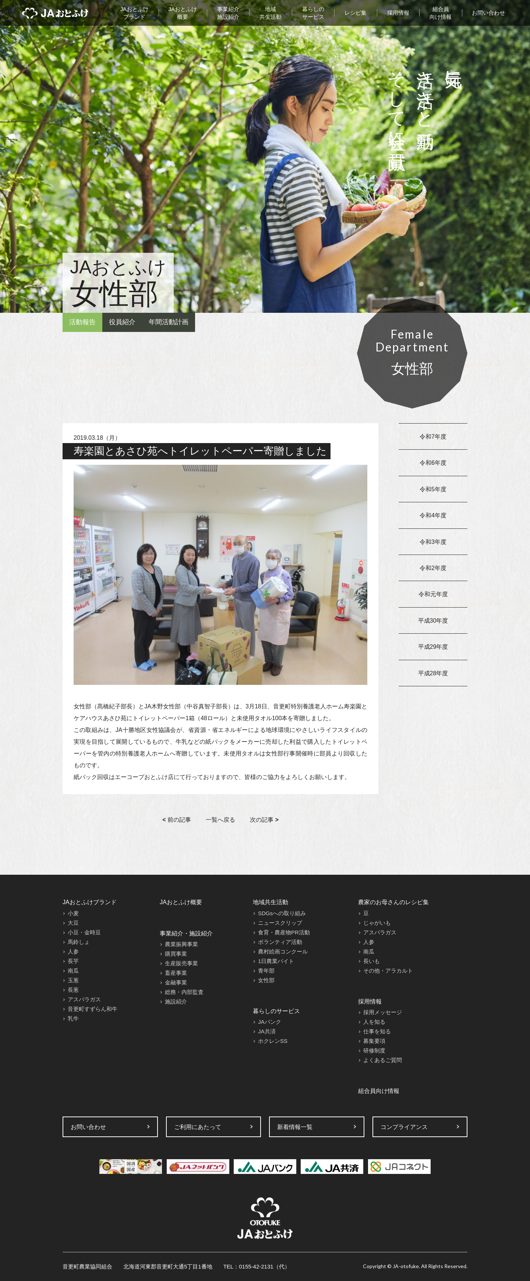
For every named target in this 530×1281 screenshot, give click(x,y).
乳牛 (73, 1018)
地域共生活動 (270, 13)
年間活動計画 (168, 322)
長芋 (73, 961)
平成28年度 (433, 673)
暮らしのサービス (313, 13)
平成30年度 (433, 621)
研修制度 (374, 1050)
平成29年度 (433, 647)
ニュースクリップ (280, 923)
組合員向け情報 (441, 13)
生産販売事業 (181, 963)
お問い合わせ (488, 13)
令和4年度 (433, 515)
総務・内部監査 (184, 992)
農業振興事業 (181, 944)
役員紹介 (122, 322)
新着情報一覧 (294, 1127)
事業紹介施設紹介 (228, 13)
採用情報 (398, 13)
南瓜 (73, 970)
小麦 (73, 913)
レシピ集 (355, 13)
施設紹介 (176, 1001)
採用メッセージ (382, 1012)
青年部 (266, 970)
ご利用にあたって (197, 1127)
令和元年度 (433, 594)
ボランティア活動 (280, 942)
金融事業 (176, 982)
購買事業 (176, 954)
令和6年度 (433, 463)
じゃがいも (377, 923)
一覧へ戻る (220, 820)
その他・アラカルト (388, 970)
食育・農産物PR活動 (284, 932)
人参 (73, 951)
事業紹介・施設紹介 (186, 933)
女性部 (266, 980)
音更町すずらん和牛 (92, 1009)
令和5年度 (433, 489)
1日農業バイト (276, 961)
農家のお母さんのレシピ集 (393, 902)
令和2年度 (433, 568)
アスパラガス (84, 999)
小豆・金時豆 (84, 932)
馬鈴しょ (79, 942)
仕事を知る (377, 1031)
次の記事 (264, 820)
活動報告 (82, 322)
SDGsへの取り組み (282, 913)
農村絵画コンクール (283, 951)
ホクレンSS (272, 1041)
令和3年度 (433, 542)
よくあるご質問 (382, 1060)
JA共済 (267, 1031)
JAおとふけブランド (134, 13)
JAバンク (269, 1022)
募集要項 (374, 1041)
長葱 (73, 990)
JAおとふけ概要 (183, 13)
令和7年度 (433, 437)
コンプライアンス (404, 1127)
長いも (371, 961)
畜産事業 (176, 973)
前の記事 (176, 820)
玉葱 (73, 980)
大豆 (73, 923)
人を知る (374, 1022)
